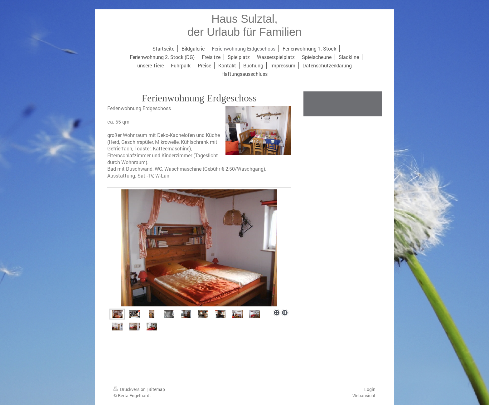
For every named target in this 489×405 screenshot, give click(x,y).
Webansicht (363, 395)
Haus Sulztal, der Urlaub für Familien (244, 25)
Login (369, 389)
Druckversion (130, 389)
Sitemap (156, 389)
